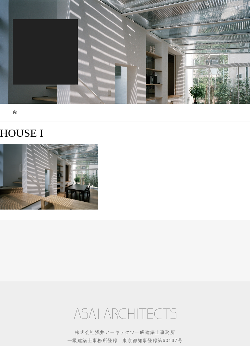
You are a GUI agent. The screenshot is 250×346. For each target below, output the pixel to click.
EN (112, 9)
